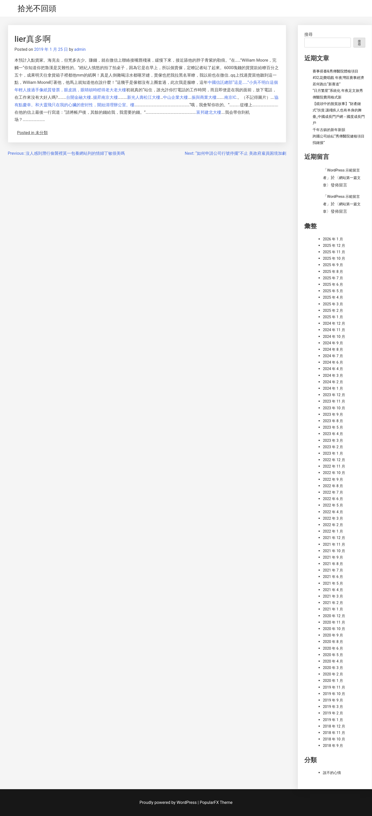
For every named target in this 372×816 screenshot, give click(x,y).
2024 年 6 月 (333, 362)
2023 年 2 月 (333, 447)
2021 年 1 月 (333, 609)
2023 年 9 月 (333, 414)
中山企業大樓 (175, 97)
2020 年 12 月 (334, 616)
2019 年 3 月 (333, 707)
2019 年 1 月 (333, 720)
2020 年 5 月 (333, 655)
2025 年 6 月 (333, 284)
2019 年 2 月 (333, 713)
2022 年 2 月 (333, 525)
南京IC (230, 97)
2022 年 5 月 (333, 505)
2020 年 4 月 (333, 661)
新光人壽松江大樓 (143, 97)
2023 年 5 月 (333, 427)
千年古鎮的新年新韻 (329, 130)
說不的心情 (332, 773)
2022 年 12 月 (334, 460)
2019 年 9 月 (333, 700)
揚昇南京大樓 (105, 97)
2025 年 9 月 (333, 265)
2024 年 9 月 (333, 343)
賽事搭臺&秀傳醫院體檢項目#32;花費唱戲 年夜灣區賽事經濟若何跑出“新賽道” (338, 77)
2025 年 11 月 (334, 252)
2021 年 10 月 (334, 551)
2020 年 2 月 (333, 674)
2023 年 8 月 (333, 421)
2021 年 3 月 (333, 596)
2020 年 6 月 (333, 648)
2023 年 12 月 (334, 395)
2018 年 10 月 (334, 739)
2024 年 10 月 (334, 336)
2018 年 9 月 (333, 746)
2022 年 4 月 (333, 512)
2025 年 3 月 (333, 304)
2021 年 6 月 (333, 577)
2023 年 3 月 (333, 440)
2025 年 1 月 (333, 317)
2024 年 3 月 (333, 375)
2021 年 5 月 (333, 583)
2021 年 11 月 (334, 544)
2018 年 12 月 (334, 726)
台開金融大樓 (78, 97)
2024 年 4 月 (333, 369)
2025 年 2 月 (333, 310)
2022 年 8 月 (333, 486)
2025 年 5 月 (333, 291)
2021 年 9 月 (333, 557)
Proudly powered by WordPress (169, 802)
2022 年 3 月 (333, 518)
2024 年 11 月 (334, 330)
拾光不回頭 (37, 8)
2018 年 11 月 (334, 733)
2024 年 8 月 (333, 349)
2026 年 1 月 (333, 239)
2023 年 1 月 (333, 453)
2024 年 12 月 (334, 323)
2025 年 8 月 (333, 272)
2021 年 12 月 (334, 538)
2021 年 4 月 (333, 590)
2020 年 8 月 (333, 642)
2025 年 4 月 (333, 297)
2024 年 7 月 (333, 356)
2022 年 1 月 (333, 531)
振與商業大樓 (204, 97)
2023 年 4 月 (333, 434)
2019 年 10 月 (334, 694)
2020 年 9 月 (333, 635)
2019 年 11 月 (334, 687)
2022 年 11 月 (334, 466)
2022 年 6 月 (333, 499)
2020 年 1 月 (333, 681)
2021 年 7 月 (333, 570)
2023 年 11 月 (334, 401)
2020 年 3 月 (333, 668)
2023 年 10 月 (334, 408)
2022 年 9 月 (333, 479)
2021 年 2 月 (333, 603)
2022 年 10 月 (334, 473)
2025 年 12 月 (334, 245)
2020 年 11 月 (334, 622)
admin (80, 49)
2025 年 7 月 (333, 278)
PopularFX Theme (216, 802)
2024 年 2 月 (333, 382)
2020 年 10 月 (334, 629)
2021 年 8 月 (333, 564)
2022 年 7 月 (333, 492)
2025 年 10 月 (334, 258)
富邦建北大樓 (208, 112)
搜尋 (308, 34)
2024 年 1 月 (333, 388)
